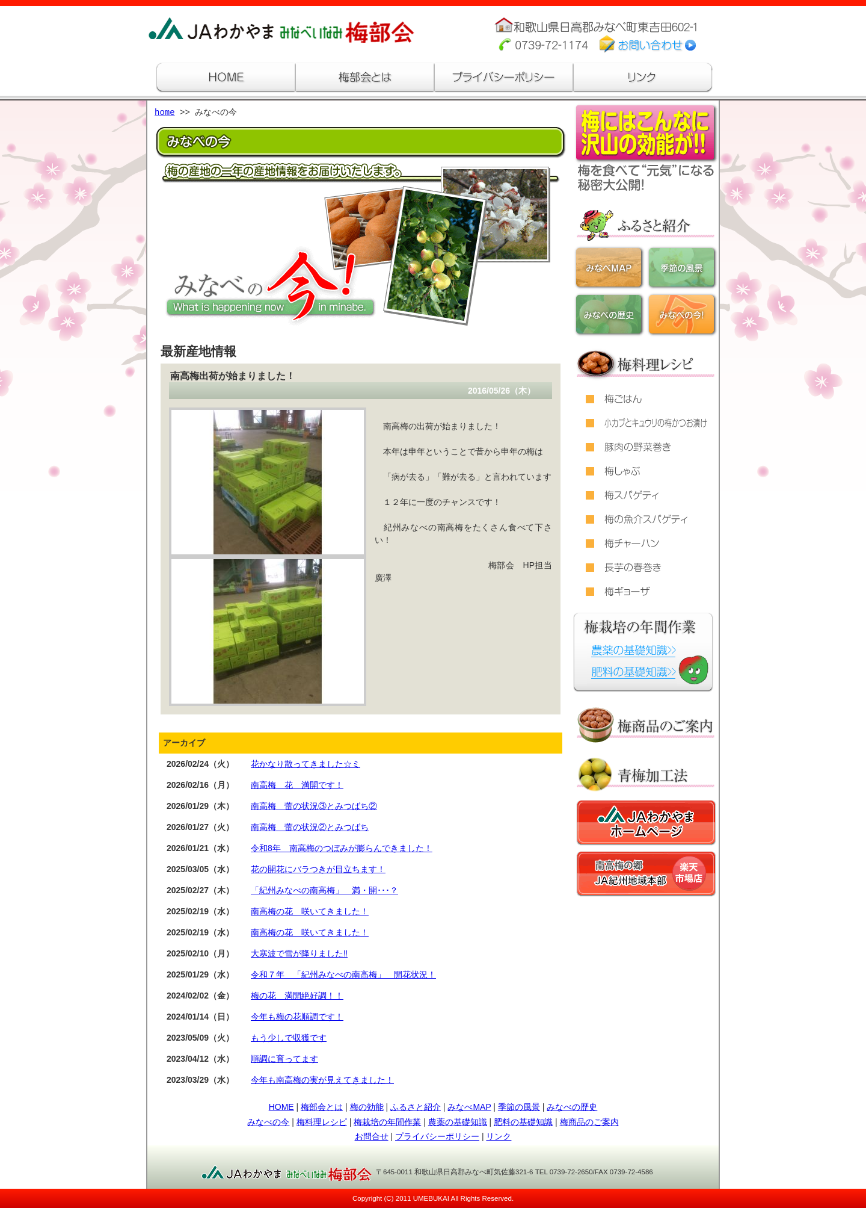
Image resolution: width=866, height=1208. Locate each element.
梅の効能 (367, 1107)
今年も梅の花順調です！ (297, 1016)
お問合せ (371, 1136)
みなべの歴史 (572, 1107)
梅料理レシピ (321, 1122)
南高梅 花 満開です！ (297, 785)
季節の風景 (519, 1107)
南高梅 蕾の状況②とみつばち (310, 827)
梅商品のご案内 (589, 1122)
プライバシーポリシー (437, 1136)
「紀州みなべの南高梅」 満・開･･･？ (324, 890)
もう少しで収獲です (289, 1037)
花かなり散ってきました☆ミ (305, 764)
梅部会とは (322, 1107)
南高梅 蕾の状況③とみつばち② (314, 806)
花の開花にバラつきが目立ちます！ (318, 869)
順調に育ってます (284, 1059)
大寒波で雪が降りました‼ (299, 953)
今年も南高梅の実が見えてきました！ (322, 1080)
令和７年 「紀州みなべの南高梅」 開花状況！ (343, 974)
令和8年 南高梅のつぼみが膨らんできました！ (341, 848)
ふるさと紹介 (415, 1107)
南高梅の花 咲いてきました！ (310, 911)
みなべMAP (469, 1107)
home (165, 113)
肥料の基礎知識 (523, 1122)
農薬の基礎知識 (457, 1122)
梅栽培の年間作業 (387, 1122)
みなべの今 (268, 1122)
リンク (498, 1136)
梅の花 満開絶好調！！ (297, 995)
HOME (281, 1107)
